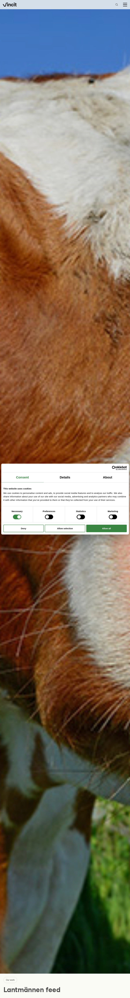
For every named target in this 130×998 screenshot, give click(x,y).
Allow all (106, 528)
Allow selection (65, 528)
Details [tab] (65, 477)
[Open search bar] (117, 4)
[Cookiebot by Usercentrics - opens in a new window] (114, 468)
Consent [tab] (22, 477)
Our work (10, 980)
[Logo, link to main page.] (10, 4)
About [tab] (107, 477)
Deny (23, 528)
